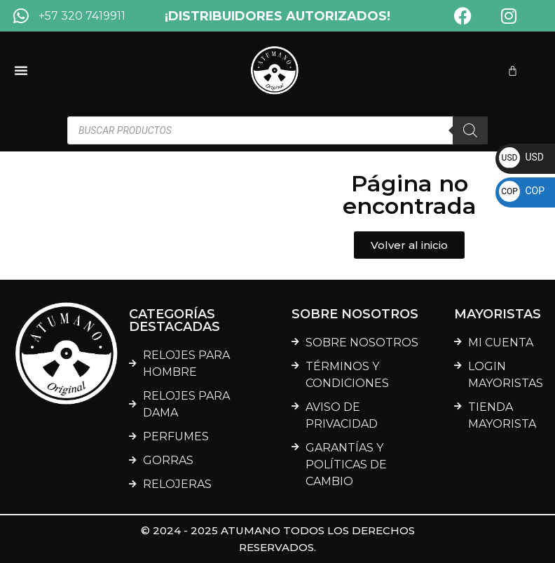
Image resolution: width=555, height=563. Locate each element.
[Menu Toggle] (21, 70)
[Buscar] (470, 130)
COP (521, 190)
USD (521, 157)
